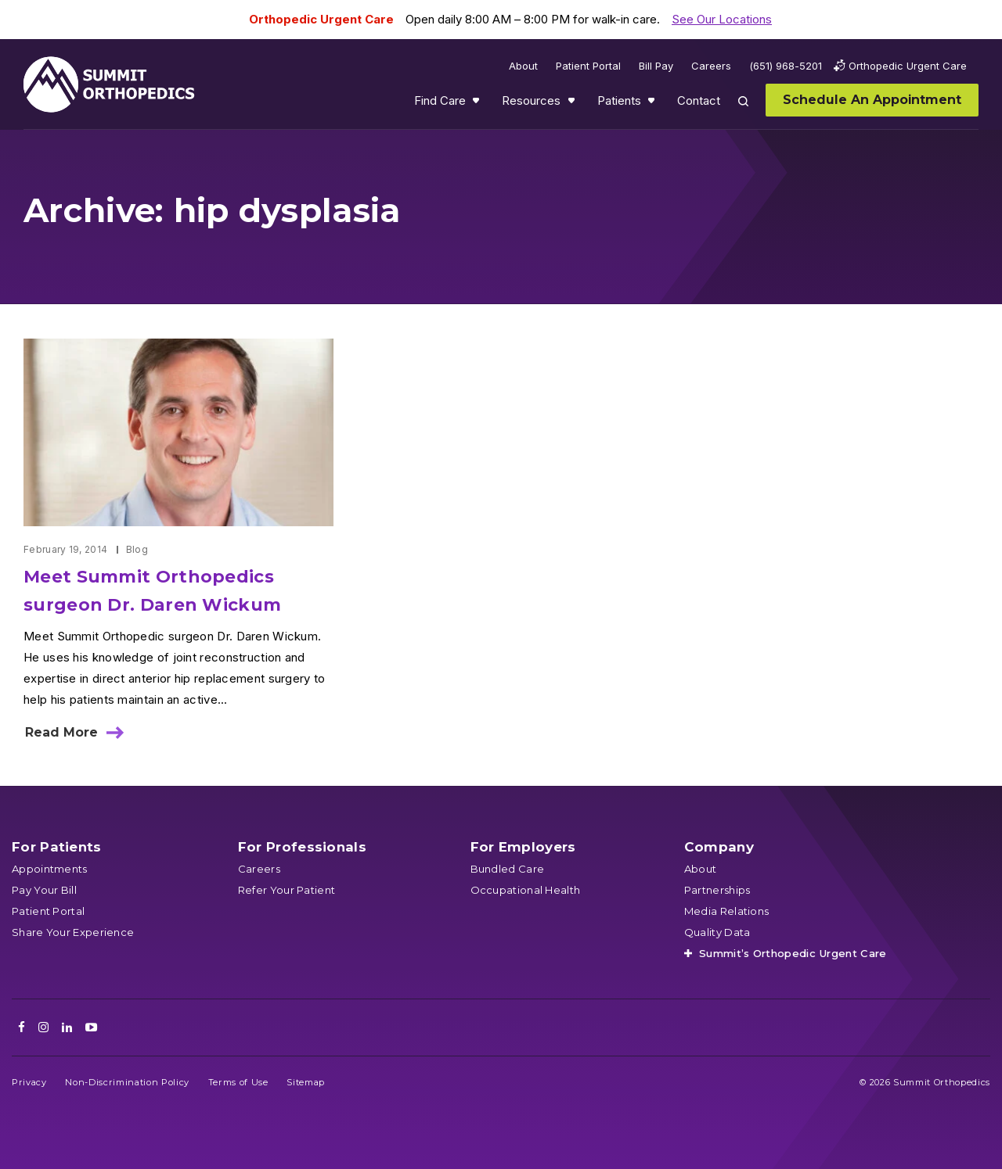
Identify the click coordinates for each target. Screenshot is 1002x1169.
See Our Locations (722, 19)
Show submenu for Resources (573, 104)
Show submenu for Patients (652, 104)
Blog (137, 549)
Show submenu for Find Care (477, 104)
